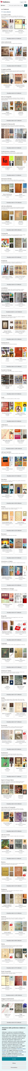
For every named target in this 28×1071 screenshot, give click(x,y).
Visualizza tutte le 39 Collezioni (14, 557)
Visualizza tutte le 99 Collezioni (14, 65)
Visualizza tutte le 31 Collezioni (14, 858)
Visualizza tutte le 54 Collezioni (14, 421)
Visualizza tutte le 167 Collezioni (14, 120)
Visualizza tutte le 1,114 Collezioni (14, 311)
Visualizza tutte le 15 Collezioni (14, 284)
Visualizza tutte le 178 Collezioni (14, 202)
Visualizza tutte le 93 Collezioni (14, 1022)
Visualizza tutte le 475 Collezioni (14, 968)
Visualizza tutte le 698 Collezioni (14, 230)
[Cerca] (25, 5)
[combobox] (16, 5)
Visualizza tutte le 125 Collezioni (14, 885)
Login (22, 2)
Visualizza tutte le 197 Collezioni (14, 694)
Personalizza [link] (14, 1067)
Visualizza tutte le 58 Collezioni (14, 257)
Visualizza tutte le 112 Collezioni (14, 913)
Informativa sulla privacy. (12, 1056)
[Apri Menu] (3, 5)
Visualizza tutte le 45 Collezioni (14, 476)
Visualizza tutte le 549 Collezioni (14, 503)
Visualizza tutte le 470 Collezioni (14, 667)
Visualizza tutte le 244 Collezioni (14, 803)
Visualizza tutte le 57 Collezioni (14, 776)
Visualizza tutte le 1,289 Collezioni (14, 995)
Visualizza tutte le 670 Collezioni (14, 831)
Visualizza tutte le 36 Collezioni (14, 585)
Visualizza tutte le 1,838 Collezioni (14, 448)
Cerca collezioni (6, 12)
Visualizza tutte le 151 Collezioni (14, 339)
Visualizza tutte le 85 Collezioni (14, 639)
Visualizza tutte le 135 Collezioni (14, 530)
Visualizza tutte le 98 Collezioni (14, 749)
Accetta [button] (14, 1059)
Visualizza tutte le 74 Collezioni (14, 175)
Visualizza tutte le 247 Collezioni (14, 722)
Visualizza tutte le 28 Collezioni (14, 394)
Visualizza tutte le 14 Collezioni (14, 38)
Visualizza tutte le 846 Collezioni (14, 940)
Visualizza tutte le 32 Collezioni (14, 148)
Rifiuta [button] (14, 1063)
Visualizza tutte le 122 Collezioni (14, 366)
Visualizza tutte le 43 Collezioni (14, 93)
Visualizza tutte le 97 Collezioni (14, 612)
